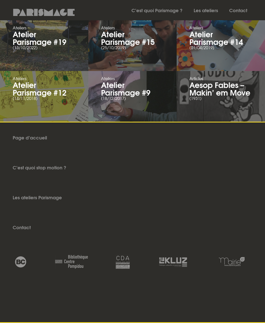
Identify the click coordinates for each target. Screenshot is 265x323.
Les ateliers (206, 10)
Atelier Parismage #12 (40, 88)
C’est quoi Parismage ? (157, 10)
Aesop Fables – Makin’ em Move (219, 88)
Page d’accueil (30, 137)
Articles (196, 78)
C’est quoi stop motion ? (39, 167)
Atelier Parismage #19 (40, 37)
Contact (238, 10)
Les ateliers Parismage (37, 197)
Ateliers (19, 28)
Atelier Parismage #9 (126, 88)
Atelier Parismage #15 (128, 37)
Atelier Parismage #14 (216, 37)
